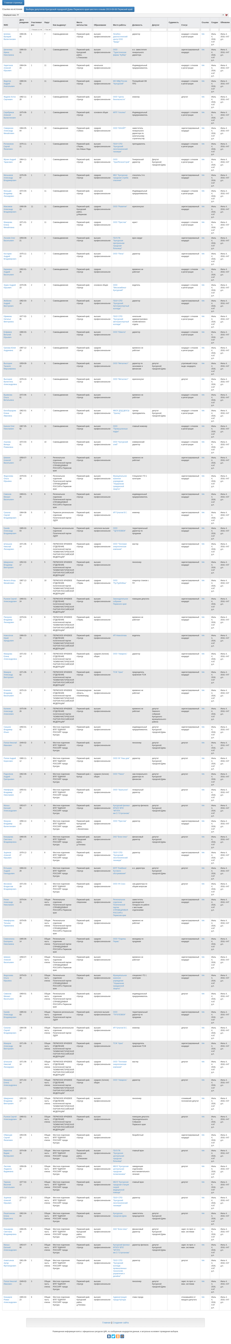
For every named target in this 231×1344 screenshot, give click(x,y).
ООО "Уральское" (120, 790)
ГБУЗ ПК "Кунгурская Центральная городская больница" (118, 243)
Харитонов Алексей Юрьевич (8, 68)
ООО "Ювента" (119, 332)
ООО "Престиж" (120, 222)
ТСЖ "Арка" (118, 672)
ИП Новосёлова (120, 635)
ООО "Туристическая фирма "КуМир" (119, 52)
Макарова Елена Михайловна (9, 225)
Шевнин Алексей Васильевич (9, 460)
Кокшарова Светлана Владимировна (10, 839)
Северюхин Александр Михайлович (9, 130)
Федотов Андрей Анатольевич (9, 83)
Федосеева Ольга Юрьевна (8, 478)
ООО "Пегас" (118, 254)
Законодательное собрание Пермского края (120, 601)
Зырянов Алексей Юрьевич (7, 855)
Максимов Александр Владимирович (10, 209)
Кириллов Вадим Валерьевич (9, 1153)
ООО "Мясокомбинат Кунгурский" (119, 287)
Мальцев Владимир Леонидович (9, 193)
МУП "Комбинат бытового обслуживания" (120, 870)
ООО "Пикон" (118, 774)
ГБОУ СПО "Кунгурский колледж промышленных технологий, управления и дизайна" (120, 1268)
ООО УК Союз (119, 884)
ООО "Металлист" (120, 363)
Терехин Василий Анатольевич (9, 1184)
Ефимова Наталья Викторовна (9, 319)
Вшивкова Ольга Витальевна (9, 397)
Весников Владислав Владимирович (10, 886)
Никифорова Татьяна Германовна (9, 923)
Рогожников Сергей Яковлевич (9, 146)
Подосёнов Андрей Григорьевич (9, 776)
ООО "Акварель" (120, 654)
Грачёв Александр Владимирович (10, 531)
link (203, 34)
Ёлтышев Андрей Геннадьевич (9, 870)
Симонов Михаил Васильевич (9, 496)
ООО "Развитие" (120, 206)
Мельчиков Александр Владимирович (10, 177)
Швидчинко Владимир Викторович (9, 564)
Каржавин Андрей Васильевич (9, 272)
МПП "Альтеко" (119, 112)
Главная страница (13, 2)
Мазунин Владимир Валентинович (10, 823)
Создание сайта (121, 1322)
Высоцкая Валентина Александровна (10, 381)
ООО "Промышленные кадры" (120, 428)
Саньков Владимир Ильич (8, 729)
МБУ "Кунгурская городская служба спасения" (120, 177)
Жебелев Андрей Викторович (9, 303)
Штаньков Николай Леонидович (9, 546)
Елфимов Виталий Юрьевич (8, 334)
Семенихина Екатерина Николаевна (9, 941)
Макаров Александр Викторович (9, 674)
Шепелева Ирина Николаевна (9, 52)
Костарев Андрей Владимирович (10, 256)
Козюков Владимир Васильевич (9, 693)
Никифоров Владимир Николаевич (9, 792)
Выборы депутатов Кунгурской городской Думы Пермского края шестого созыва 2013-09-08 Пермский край (79, 9)
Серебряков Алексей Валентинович (10, 115)
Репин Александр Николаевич (9, 902)
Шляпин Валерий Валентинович (10, 36)
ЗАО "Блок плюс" (120, 837)
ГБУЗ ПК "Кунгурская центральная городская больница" (118, 1156)
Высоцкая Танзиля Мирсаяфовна (10, 366)
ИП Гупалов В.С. (120, 512)
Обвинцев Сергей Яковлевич (8, 1137)
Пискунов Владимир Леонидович (9, 619)
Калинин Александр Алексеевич (9, 711)
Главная (106, 1322)
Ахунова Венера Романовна (8, 444)
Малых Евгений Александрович (10, 808)
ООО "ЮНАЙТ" (119, 128)
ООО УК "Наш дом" (121, 758)
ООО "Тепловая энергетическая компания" (120, 546)
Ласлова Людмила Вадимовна (8, 1169)
